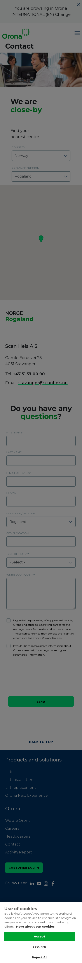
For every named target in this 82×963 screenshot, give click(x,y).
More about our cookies (35, 927)
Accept (39, 937)
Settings (40, 947)
